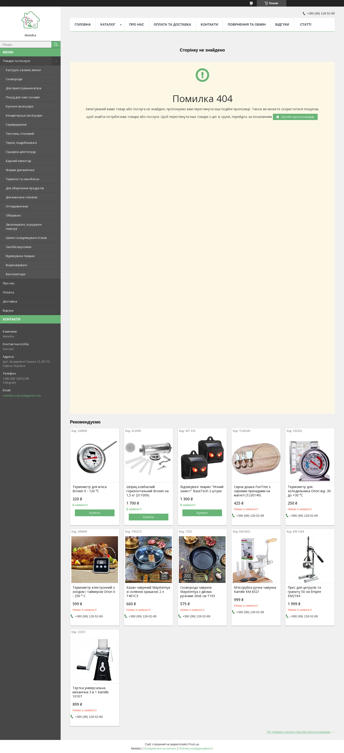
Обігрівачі (13, 215)
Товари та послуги (16, 61)
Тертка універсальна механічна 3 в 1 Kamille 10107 (91, 692)
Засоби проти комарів (297, 117)
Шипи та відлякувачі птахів (26, 238)
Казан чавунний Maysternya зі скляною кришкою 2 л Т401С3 (148, 591)
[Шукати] (56, 44)
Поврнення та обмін (246, 24)
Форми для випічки (20, 170)
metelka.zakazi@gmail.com (22, 395)
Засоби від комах (18, 247)
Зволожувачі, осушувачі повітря (24, 226)
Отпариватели (17, 206)
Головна (83, 24)
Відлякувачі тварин (20, 256)
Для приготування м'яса (23, 88)
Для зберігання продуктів (25, 188)
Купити (94, 513)
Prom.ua (193, 744)
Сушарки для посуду (21, 152)
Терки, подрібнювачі (21, 143)
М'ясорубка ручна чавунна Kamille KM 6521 (255, 589)
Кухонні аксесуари (19, 106)
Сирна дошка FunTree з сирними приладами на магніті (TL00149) (252, 491)
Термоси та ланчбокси (22, 179)
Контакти (209, 24)
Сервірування (16, 124)
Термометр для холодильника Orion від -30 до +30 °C (309, 491)
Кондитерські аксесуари (24, 115)
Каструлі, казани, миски (23, 70)
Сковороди (14, 79)
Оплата (8, 292)
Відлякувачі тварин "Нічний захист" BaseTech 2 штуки (201, 489)
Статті (305, 24)
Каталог (107, 24)
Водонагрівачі (16, 265)
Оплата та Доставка (172, 24)
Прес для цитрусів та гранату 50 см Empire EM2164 (304, 591)
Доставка (10, 301)
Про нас (8, 283)
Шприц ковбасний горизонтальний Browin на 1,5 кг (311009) (147, 491)
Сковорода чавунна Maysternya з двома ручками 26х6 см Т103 (197, 591)
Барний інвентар (18, 161)
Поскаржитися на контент (159, 748)
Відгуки (8, 310)
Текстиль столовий (20, 133)
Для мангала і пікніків (21, 197)
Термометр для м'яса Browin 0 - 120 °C (90, 489)
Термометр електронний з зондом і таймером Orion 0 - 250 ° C (94, 591)
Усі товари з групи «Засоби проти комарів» (299, 732)
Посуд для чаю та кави (23, 97)
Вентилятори (15, 274)
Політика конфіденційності (196, 748)
